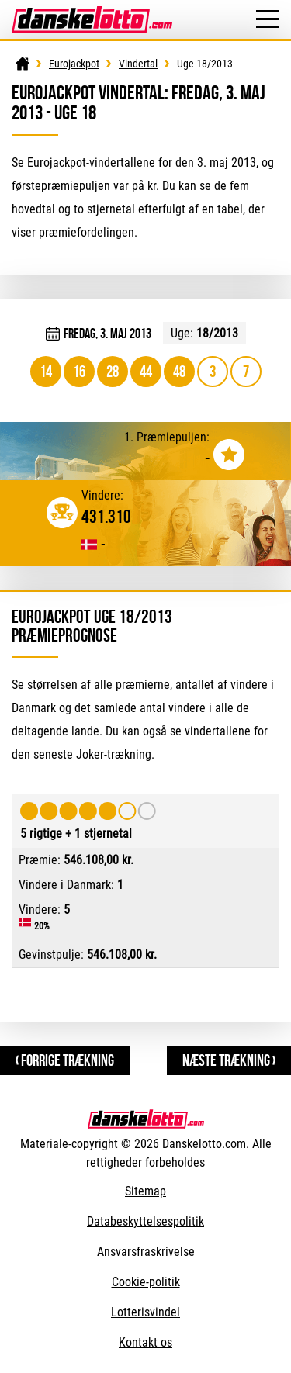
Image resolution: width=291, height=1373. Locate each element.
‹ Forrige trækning (65, 1060)
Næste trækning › (228, 1060)
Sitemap (145, 1191)
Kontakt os (145, 1342)
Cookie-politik (146, 1281)
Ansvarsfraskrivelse (146, 1251)
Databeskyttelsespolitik (145, 1221)
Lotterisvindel (145, 1312)
